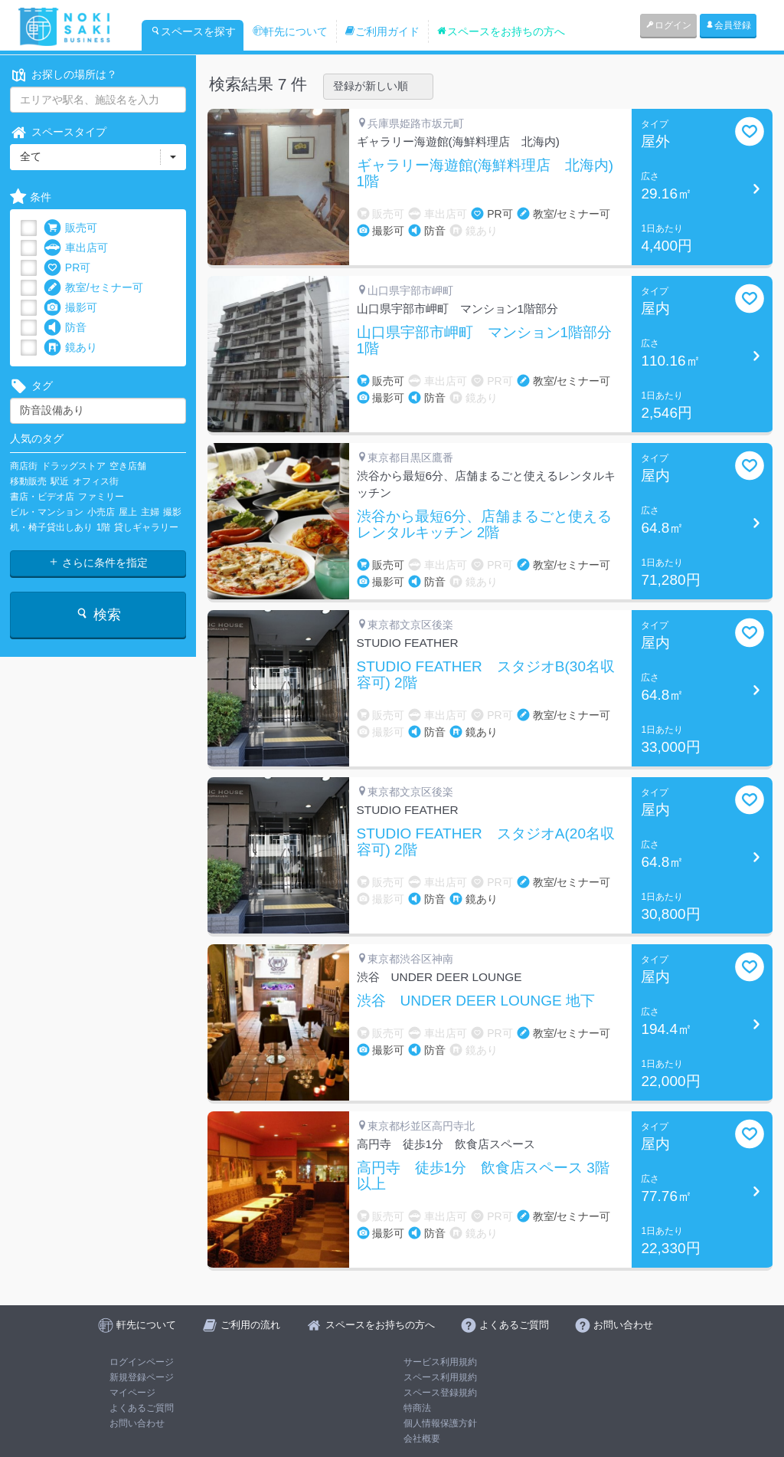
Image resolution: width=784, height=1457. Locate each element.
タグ (31, 386)
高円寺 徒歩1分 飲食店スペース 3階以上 (483, 1176)
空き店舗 (127, 466)
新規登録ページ (141, 1377)
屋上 (128, 512)
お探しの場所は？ (63, 75)
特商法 (417, 1408)
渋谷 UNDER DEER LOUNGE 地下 (476, 1001)
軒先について (290, 31)
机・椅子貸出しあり (51, 527)
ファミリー (101, 496)
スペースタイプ (58, 132)
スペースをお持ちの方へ (500, 31)
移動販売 (28, 481)
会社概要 (421, 1438)
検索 (97, 614)
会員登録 (728, 25)
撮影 (172, 512)
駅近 (60, 481)
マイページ (132, 1392)
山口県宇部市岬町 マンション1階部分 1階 (484, 340)
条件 (30, 197)
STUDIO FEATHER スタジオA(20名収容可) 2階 (486, 842)
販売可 (70, 228)
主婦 (150, 512)
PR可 (67, 268)
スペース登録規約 (440, 1392)
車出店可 (76, 248)
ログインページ (141, 1362)
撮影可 (70, 308)
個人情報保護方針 (440, 1423)
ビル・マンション (46, 512)
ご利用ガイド (382, 31)
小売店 (101, 512)
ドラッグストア (73, 466)
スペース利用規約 (440, 1377)
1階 (103, 527)
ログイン (668, 25)
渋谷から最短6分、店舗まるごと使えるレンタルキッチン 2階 (484, 524)
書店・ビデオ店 (42, 496)
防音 (65, 328)
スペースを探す (193, 31)
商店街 (24, 466)
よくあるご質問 (141, 1408)
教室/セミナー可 (93, 288)
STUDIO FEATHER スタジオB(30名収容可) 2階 (486, 675)
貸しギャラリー (146, 527)
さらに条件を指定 (98, 562)
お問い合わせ (137, 1423)
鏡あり (70, 348)
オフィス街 (96, 481)
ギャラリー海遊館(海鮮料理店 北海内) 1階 (485, 173)
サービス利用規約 (440, 1362)
